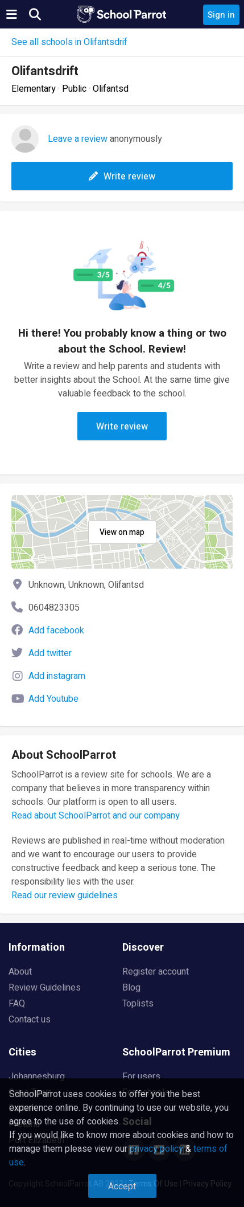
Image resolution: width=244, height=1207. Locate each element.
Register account (155, 972)
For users (141, 1076)
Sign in (221, 15)
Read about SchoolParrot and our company (95, 816)
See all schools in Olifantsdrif (69, 42)
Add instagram (56, 676)
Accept (122, 1186)
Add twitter (50, 653)
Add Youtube (53, 699)
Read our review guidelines (64, 895)
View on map (122, 532)
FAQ (17, 1003)
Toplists (138, 1003)
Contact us (30, 1019)
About (20, 972)
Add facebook (56, 630)
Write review (122, 176)
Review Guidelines (45, 988)
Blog (131, 988)
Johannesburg (37, 1076)
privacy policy (156, 1149)
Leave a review (77, 139)
